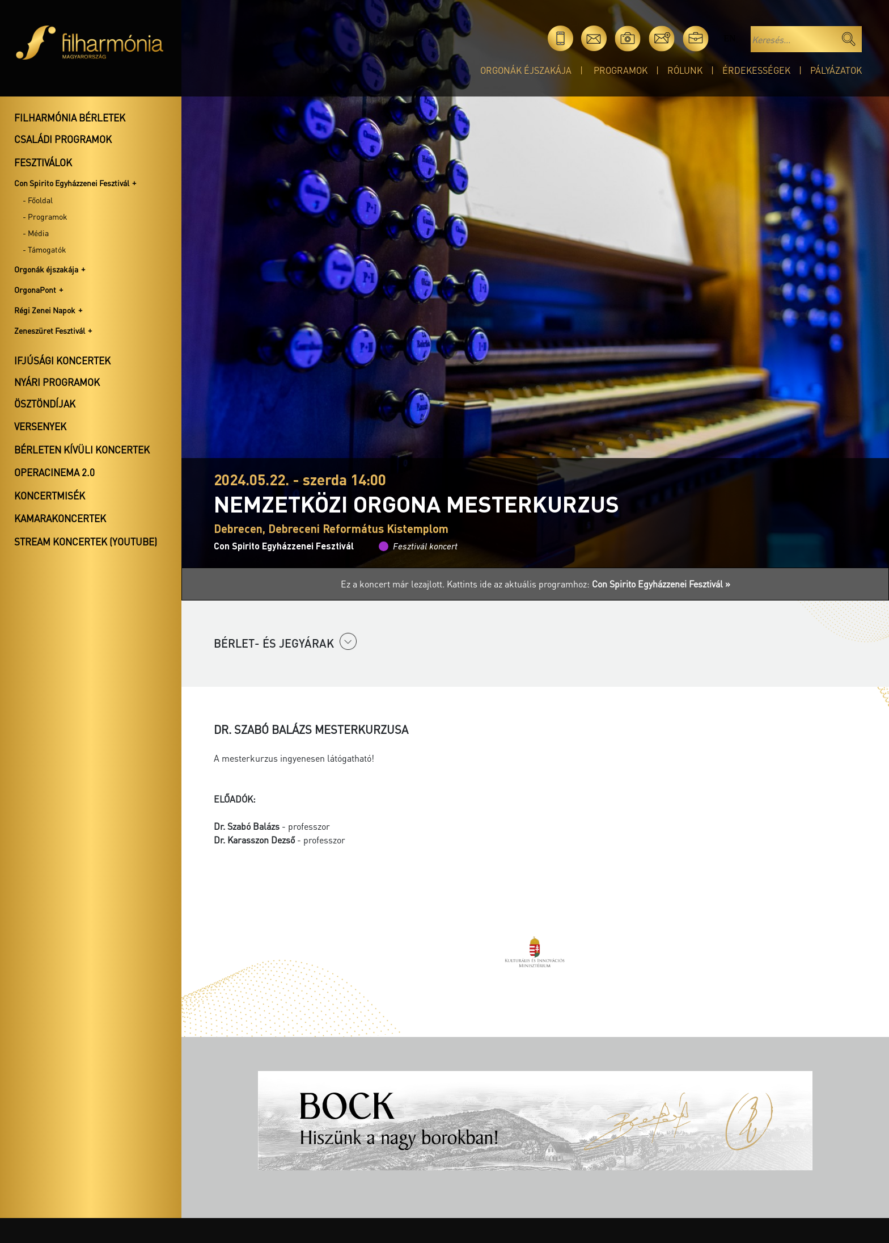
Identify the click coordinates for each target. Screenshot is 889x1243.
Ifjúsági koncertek (62, 360)
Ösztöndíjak (44, 403)
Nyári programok (57, 382)
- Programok (45, 216)
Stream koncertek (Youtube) (85, 541)
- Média (36, 233)
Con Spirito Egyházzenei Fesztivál (71, 183)
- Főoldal (38, 200)
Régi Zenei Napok (44, 310)
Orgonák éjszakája (526, 70)
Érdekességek (756, 70)
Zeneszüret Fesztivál (49, 330)
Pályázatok (836, 70)
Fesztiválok (43, 162)
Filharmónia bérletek (69, 117)
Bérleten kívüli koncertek (82, 449)
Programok (620, 70)
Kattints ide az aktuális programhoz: (588, 584)
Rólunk (684, 70)
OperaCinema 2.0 (54, 472)
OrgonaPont (35, 289)
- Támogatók (44, 249)
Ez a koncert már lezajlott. (394, 584)
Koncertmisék (49, 495)
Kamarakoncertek (60, 518)
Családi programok (63, 139)
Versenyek (40, 426)
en (729, 38)
